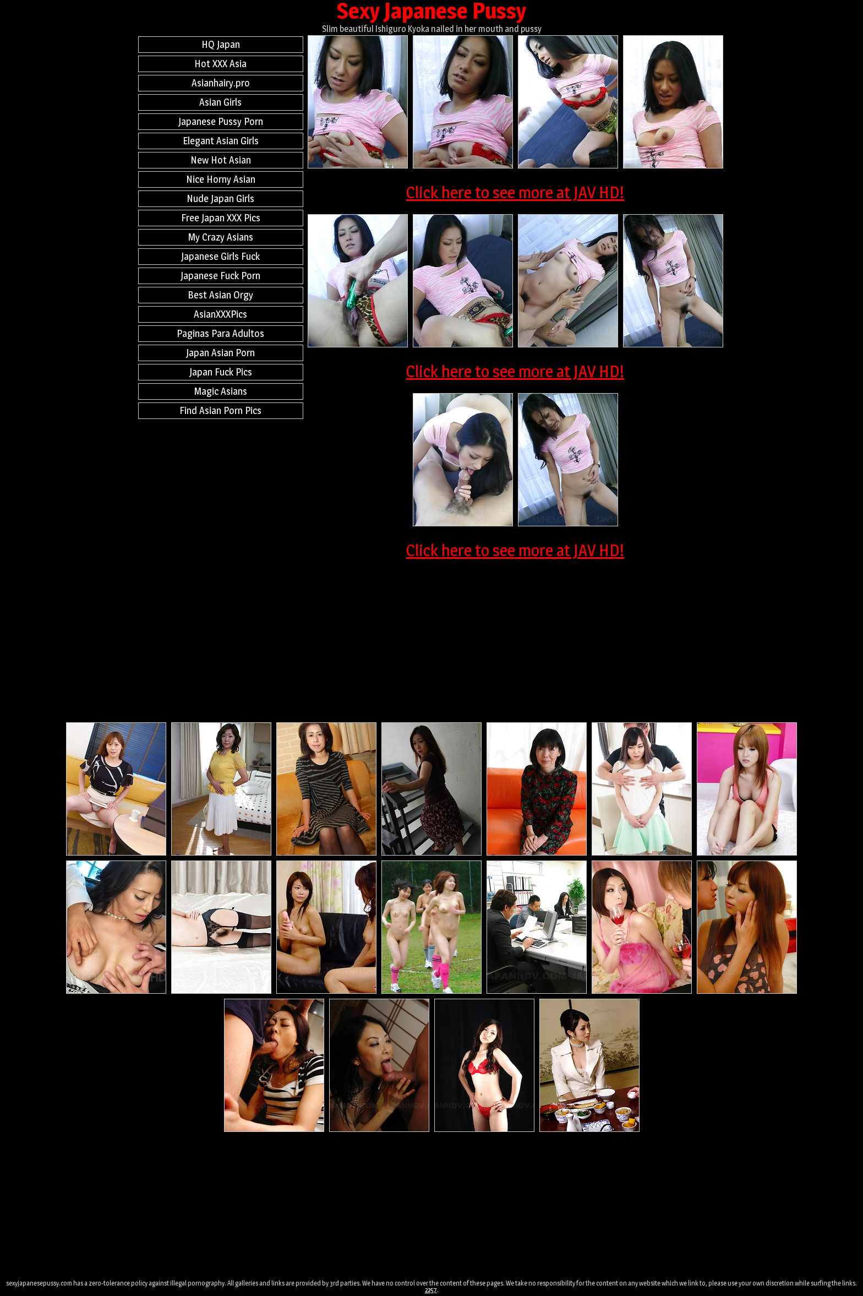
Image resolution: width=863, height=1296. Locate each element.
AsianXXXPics (220, 314)
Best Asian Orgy (220, 295)
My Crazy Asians (220, 237)
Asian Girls (220, 102)
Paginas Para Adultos (220, 333)
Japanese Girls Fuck (220, 256)
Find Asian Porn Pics (220, 410)
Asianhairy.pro (221, 83)
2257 (431, 1290)
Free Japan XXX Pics (220, 218)
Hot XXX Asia (220, 63)
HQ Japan (220, 44)
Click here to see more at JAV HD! (515, 192)
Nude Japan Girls (220, 198)
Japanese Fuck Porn (220, 275)
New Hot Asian (220, 160)
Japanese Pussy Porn (220, 121)
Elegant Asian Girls (221, 140)
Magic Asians (220, 391)
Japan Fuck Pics (220, 372)
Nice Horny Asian (220, 179)
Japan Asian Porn (220, 352)
